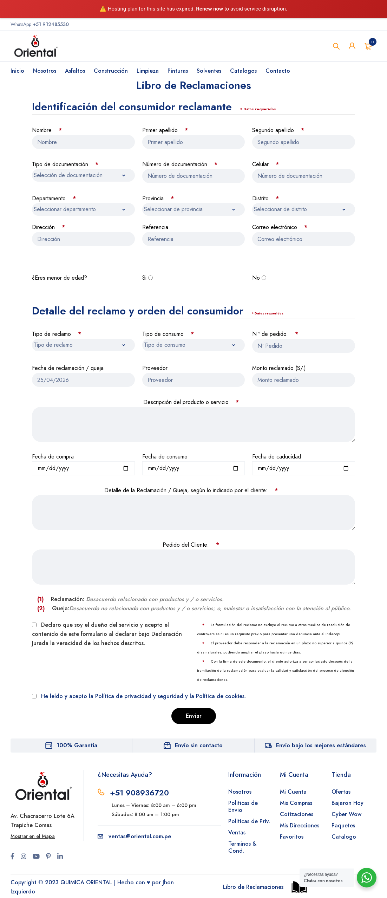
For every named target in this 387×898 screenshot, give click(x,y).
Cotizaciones (296, 814)
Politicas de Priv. (249, 821)
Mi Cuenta (293, 792)
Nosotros (239, 792)
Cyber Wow (346, 814)
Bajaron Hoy (347, 803)
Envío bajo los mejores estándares (321, 745)
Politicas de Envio (243, 806)
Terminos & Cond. (242, 847)
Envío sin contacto (199, 745)
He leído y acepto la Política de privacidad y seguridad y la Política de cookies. (143, 696)
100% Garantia (77, 745)
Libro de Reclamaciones (253, 887)
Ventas (236, 832)
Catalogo (344, 837)
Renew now (209, 9)
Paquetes (343, 825)
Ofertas (341, 792)
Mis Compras (296, 803)
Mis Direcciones (299, 825)
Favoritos (291, 837)
